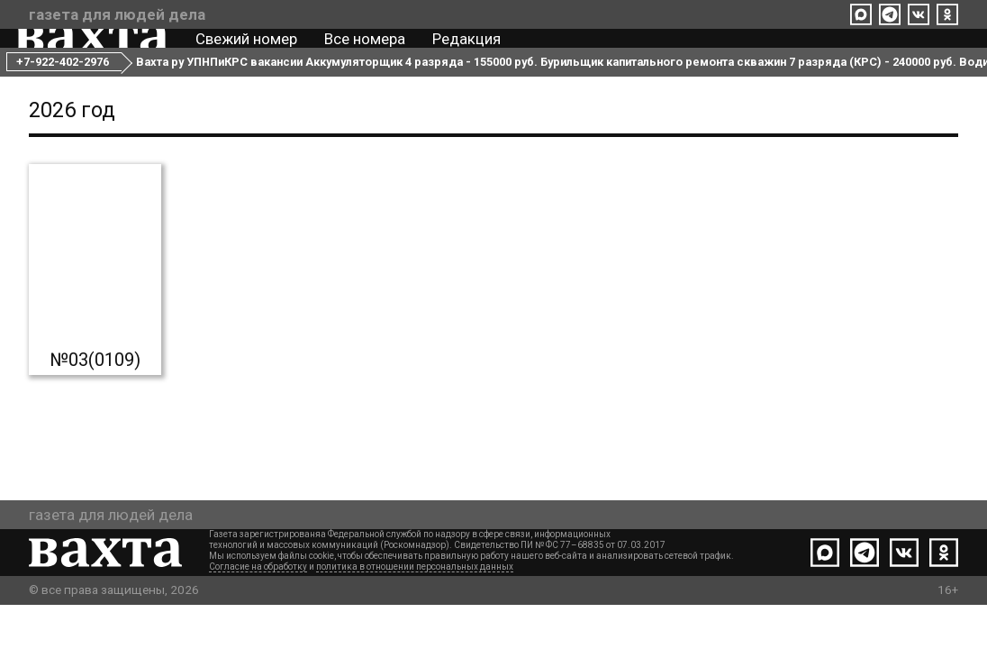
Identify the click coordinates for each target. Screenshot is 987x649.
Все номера (378, 52)
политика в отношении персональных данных (414, 611)
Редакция (480, 52)
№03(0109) (95, 404)
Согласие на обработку (258, 611)
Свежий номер (260, 52)
